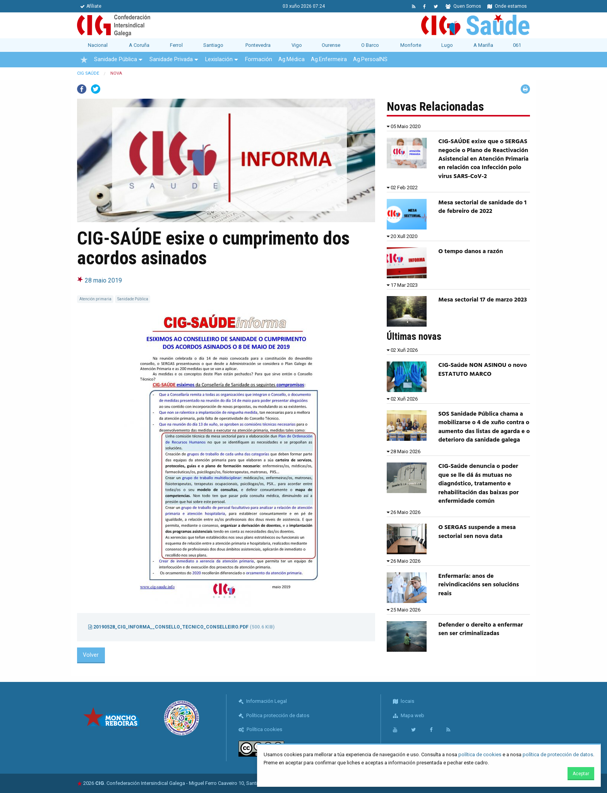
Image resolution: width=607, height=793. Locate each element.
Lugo (447, 45)
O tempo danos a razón (470, 252)
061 (517, 45)
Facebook (81, 89)
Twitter (95, 89)
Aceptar (581, 773)
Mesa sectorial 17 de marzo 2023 (482, 300)
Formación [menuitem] (258, 59)
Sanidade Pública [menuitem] (115, 59)
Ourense (331, 45)
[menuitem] (84, 59)
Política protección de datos (273, 715)
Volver (91, 655)
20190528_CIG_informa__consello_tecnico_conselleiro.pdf (181, 627)
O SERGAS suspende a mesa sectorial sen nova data (477, 531)
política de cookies (479, 754)
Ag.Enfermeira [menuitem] (329, 59)
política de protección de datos (558, 754)
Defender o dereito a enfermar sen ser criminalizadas (480, 629)
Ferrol (176, 45)
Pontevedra (258, 45)
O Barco (370, 45)
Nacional (98, 45)
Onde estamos (507, 6)
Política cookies (260, 729)
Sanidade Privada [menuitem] (171, 59)
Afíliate (90, 6)
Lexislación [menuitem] (219, 59)
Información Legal (262, 701)
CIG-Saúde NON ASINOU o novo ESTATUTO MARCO (482, 369)
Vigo (296, 45)
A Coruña (139, 45)
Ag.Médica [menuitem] (291, 59)
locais (403, 701)
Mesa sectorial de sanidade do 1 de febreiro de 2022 (482, 207)
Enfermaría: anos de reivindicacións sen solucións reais (478, 585)
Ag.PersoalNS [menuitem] (370, 59)
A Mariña (483, 45)
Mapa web (408, 715)
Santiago (213, 45)
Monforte (410, 45)
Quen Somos (463, 6)
